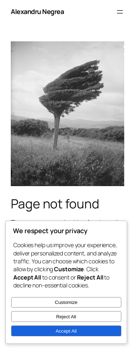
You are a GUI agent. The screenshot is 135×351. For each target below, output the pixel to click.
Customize (66, 302)
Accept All (66, 331)
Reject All (66, 316)
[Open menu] (120, 12)
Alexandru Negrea (37, 11)
